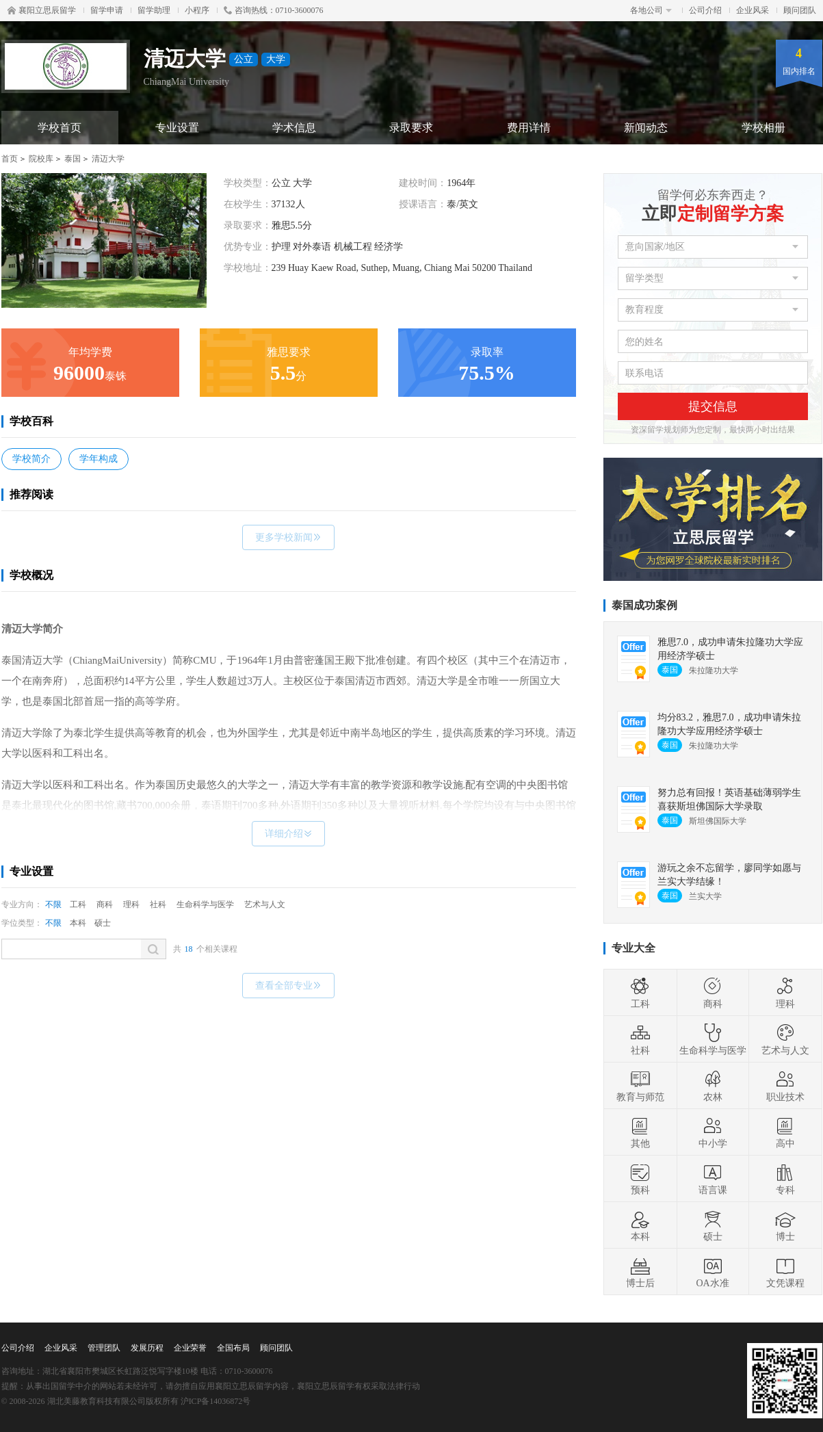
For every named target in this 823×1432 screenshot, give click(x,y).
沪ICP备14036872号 (216, 1401)
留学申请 (106, 10)
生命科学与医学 (205, 904)
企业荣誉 (190, 1348)
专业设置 (177, 127)
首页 (9, 159)
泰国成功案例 (644, 605)
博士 (785, 1225)
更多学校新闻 (288, 537)
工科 (78, 904)
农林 (713, 1085)
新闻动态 (646, 127)
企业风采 (752, 10)
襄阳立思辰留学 (42, 10)
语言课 (712, 1178)
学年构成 (98, 459)
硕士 (102, 923)
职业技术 (785, 1085)
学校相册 (763, 127)
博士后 (640, 1271)
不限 (53, 904)
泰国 (72, 159)
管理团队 (104, 1348)
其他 (640, 1132)
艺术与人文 (264, 904)
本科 (78, 923)
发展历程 (147, 1348)
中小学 (712, 1132)
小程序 (197, 10)
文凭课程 (785, 1271)
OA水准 (712, 1271)
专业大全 (633, 948)
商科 (104, 904)
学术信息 (294, 127)
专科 (785, 1178)
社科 (158, 904)
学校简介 (31, 459)
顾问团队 (799, 10)
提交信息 (712, 406)
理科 (131, 904)
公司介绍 (705, 10)
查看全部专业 (288, 985)
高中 (785, 1132)
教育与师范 (640, 1085)
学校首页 (59, 127)
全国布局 (233, 1348)
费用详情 (529, 127)
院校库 (41, 159)
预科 (640, 1178)
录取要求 (411, 127)
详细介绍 (288, 834)
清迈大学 (108, 159)
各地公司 (651, 10)
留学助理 (154, 10)
